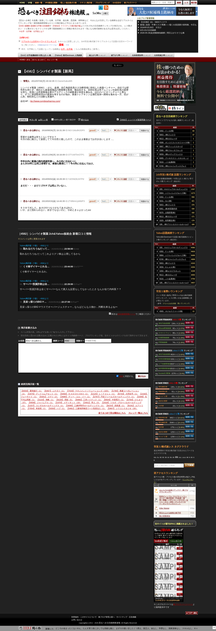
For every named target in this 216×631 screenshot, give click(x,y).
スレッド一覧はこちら (138, 413)
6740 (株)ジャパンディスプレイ (172, 166)
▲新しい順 (43, 120)
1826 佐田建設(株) (167, 220)
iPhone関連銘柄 (164, 328)
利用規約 (75, 617)
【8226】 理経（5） (64, 400)
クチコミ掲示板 (86, 3)
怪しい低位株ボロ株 (68, 3)
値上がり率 (97, 55)
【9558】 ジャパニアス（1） (41, 402)
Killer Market (164, 508)
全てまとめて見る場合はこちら (112, 413)
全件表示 (23, 120)
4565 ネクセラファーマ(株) (171, 311)
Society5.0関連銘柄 (164, 373)
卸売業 (161, 427)
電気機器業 (162, 386)
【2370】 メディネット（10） (68, 402)
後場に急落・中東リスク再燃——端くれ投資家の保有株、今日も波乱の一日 (168, 25)
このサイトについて (88, 617)
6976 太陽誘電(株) (167, 213)
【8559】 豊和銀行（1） (31, 391)
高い (158, 457)
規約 (121, 376)
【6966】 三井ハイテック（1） (88, 400)
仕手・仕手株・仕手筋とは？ (32, 31)
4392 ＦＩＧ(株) (166, 131)
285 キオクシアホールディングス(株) (173, 189)
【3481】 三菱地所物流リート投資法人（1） (86, 408)
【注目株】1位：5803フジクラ (153, 22)
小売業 (161, 405)
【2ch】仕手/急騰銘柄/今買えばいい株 (35, 55)
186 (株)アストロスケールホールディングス (174, 224)
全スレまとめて (38, 60)
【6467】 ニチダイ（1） (54, 391)
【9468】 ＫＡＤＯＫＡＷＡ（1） (74, 394)
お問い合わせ (76, 620)
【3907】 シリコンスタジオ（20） (122, 408)
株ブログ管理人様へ (106, 617)
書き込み (85, 120)
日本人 (155, 457)
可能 (166, 457)
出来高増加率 (141, 55)
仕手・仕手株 (67, 49)
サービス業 (162, 396)
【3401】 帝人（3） (91, 402)
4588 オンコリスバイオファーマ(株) (174, 142)
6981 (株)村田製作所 (168, 209)
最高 (187, 457)
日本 (168, 457)
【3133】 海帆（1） (45, 400)
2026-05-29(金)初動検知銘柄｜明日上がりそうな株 (162, 33)
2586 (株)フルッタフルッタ (171, 150)
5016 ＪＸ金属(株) (167, 162)
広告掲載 (132, 617)
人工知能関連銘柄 (164, 363)
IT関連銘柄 (162, 342)
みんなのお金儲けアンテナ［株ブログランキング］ (173, 491)
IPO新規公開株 (51, 3)
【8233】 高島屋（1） (115, 405)
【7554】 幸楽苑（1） (37, 408)
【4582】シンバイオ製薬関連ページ (135, 120)
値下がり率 (119, 55)
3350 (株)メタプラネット (170, 271)
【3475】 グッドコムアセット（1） (42, 394)
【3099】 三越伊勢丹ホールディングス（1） (85, 405)
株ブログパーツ (130, 3)
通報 (61, 44)
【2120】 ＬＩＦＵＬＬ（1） (103, 394)
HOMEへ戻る (25, 60)
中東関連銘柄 (163, 337)
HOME (22, 3)
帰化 (171, 457)
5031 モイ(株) (165, 201)
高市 (192, 457)
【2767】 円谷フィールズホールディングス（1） (113, 397)
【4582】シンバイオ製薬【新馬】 (48, 71)
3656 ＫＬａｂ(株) (167, 267)
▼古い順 (33, 120)
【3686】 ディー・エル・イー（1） (75, 397)
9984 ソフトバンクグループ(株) (172, 193)
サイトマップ (121, 617)
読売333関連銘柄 (164, 359)
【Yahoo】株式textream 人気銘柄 (68, 55)
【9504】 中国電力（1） (114, 400)
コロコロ (184, 457)
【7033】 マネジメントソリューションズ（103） (88, 391)
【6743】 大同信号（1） (127, 394)
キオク (180, 457)
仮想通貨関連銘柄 (164, 368)
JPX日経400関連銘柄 (164, 323)
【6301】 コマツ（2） (48, 397)
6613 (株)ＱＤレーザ (168, 139)
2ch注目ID (117, 3)
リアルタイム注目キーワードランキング (39, 41)
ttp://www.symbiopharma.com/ (45, 101)
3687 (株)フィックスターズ (171, 146)
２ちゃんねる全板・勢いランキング (176, 303)
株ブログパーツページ (183, 604)
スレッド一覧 (52, 60)
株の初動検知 (164, 516)
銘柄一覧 (38, 3)
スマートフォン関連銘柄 (164, 332)
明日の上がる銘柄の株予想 (170, 513)
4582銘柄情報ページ (126, 314)
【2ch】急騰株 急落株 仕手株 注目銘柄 (33, 26)
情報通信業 (162, 391)
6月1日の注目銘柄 (148, 30)
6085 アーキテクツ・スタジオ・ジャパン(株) (174, 158)
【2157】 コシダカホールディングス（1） (45, 405)
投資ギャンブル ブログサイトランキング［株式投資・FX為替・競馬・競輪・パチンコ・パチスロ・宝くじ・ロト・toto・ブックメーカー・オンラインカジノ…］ (173, 500)
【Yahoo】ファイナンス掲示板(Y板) (66, 26)
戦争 (163, 457)
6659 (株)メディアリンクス (171, 154)
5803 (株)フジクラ (167, 135)
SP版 (30, 3)
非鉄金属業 (162, 401)
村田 (161, 457)
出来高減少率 (163, 55)
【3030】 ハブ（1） (57, 408)
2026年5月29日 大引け (150, 27)
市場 (173, 457)
